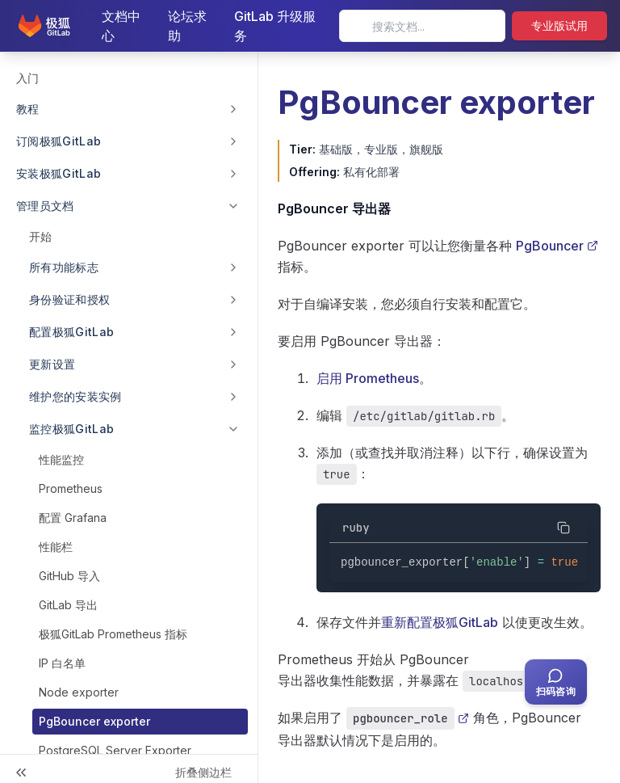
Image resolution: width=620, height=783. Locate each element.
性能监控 (61, 459)
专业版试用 (559, 25)
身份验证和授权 (69, 299)
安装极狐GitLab (59, 173)
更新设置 (52, 364)
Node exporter (79, 692)
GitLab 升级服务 (275, 26)
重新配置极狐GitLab (439, 622)
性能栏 (56, 547)
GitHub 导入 (69, 576)
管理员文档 (45, 206)
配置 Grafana (73, 517)
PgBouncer (557, 246)
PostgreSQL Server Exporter (115, 750)
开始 (40, 236)
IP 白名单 (62, 663)
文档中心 (121, 26)
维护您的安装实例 (75, 396)
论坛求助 (187, 26)
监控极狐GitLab (72, 429)
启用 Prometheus (367, 378)
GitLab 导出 (68, 605)
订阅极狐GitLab (59, 141)
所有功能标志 (63, 267)
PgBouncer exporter (94, 721)
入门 (27, 78)
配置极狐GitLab (72, 332)
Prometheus (71, 488)
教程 (28, 109)
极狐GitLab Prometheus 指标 (113, 634)
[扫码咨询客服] (556, 682)
